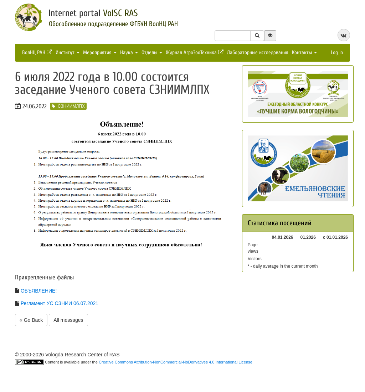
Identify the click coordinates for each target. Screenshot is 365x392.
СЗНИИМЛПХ (68, 106)
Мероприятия (100, 53)
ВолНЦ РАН (37, 53)
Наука (129, 53)
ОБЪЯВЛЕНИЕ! (39, 291)
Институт (67, 53)
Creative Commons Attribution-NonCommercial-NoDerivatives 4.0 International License (175, 362)
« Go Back (31, 320)
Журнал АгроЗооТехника (194, 53)
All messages (68, 320)
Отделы (152, 53)
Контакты (304, 53)
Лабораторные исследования (257, 53)
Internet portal (93, 13)
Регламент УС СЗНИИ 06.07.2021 (59, 303)
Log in (337, 53)
